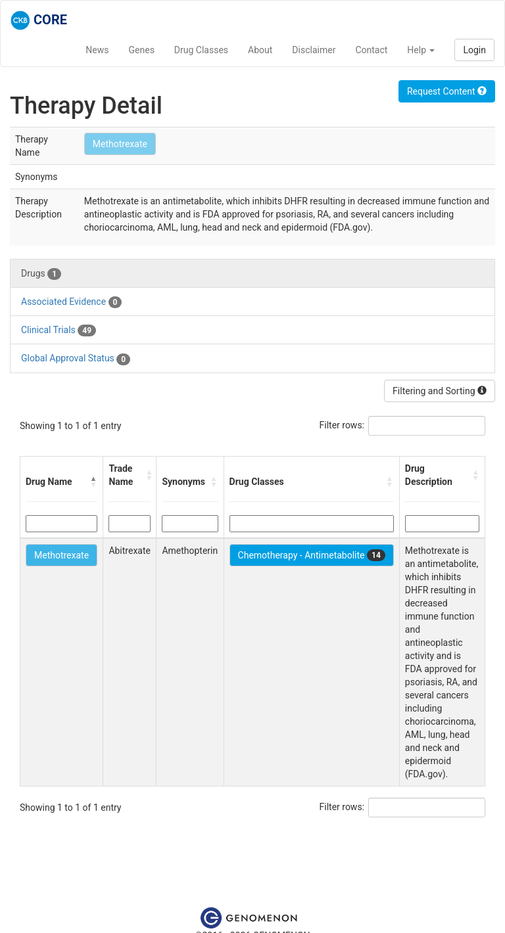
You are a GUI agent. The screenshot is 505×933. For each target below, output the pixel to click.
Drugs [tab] (41, 274)
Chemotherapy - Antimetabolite (311, 555)
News (96, 50)
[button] (93, 481)
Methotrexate (120, 144)
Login (474, 50)
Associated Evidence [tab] (71, 302)
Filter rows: (342, 425)
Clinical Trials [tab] (58, 330)
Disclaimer (313, 50)
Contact (371, 50)
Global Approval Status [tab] (75, 359)
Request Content (447, 91)
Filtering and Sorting (440, 391)
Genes (142, 50)
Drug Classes (201, 50)
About (260, 50)
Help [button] (421, 50)
